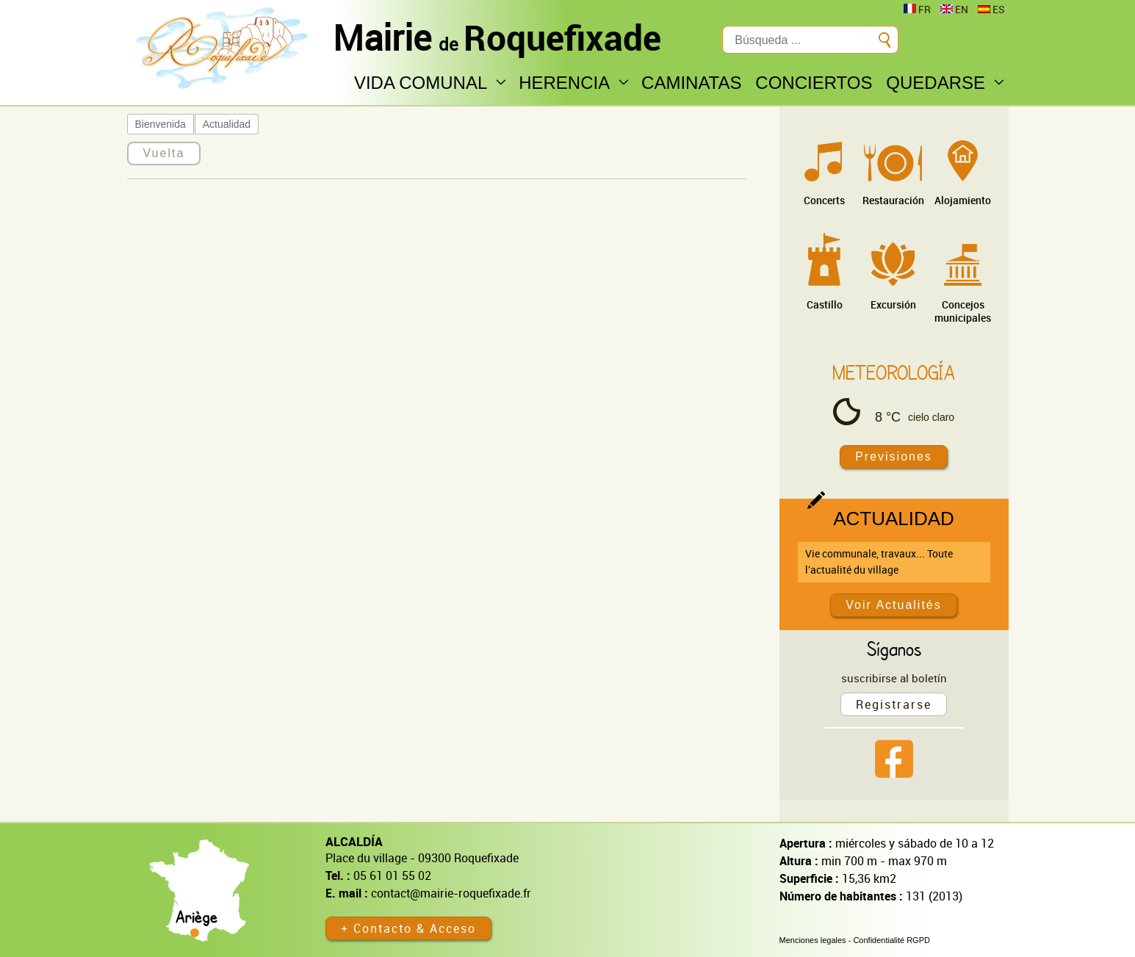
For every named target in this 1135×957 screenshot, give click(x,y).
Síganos (894, 648)
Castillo (825, 304)
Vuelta (164, 153)
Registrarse (894, 704)
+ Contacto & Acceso (408, 928)
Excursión (893, 304)
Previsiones (893, 456)
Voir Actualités (894, 605)
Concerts (824, 200)
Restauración (893, 200)
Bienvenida (160, 124)
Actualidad (227, 124)
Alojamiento (962, 200)
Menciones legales (812, 940)
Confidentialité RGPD (891, 940)
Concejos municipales (962, 311)
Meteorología (893, 372)
